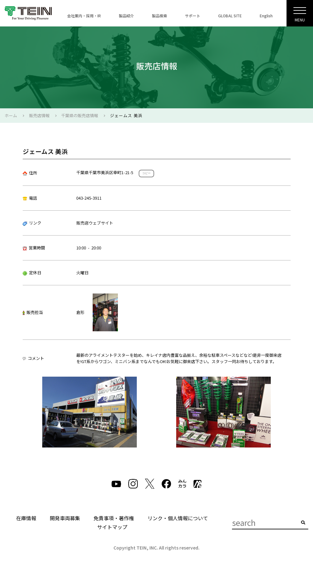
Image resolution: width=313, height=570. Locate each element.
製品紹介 (126, 15)
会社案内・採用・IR (84, 15)
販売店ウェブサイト (94, 223)
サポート (192, 15)
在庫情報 (26, 518)
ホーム (11, 115)
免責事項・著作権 (114, 518)
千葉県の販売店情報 (79, 115)
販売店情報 (39, 115)
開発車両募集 (65, 518)
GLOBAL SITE (230, 15)
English (266, 15)
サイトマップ (112, 527)
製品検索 (159, 15)
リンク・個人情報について (178, 518)
